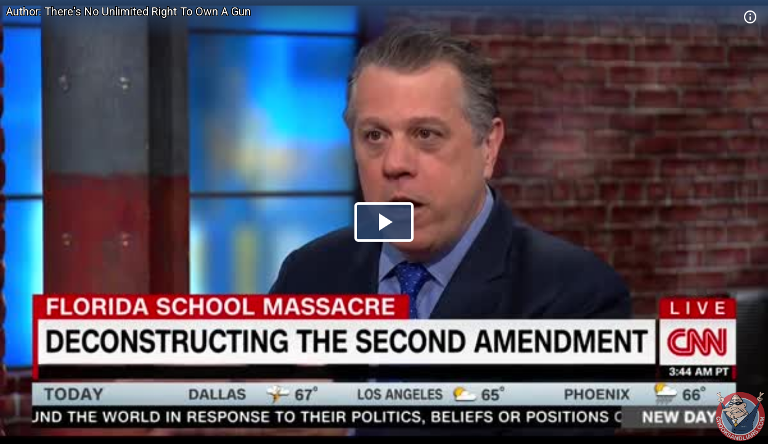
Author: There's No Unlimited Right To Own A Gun (128, 11)
